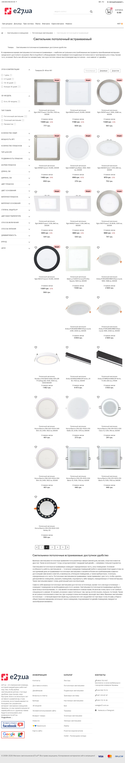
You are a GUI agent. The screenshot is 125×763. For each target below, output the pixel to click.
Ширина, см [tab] (6, 178)
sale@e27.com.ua (101, 705)
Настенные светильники (73, 701)
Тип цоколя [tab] (6, 152)
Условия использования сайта (44, 711)
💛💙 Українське (39, 726)
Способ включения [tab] (10, 222)
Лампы (66, 726)
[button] (36, 81)
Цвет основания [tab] (8, 190)
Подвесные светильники (74, 691)
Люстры (67, 681)
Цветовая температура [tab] (11, 216)
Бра (65, 706)
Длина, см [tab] (5, 171)
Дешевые (103, 71)
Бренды (36, 701)
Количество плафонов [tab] (11, 146)
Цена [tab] (3, 248)
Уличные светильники (72, 721)
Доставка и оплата (40, 686)
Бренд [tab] (4, 242)
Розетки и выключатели (73, 731)
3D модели (37, 706)
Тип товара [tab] (6, 110)
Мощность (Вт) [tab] (7, 139)
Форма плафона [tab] (8, 165)
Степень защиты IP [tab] (9, 210)
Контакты (36, 681)
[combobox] (72, 11)
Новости (36, 721)
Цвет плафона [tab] (7, 184)
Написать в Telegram (104, 710)
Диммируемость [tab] (8, 235)
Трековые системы (71, 696)
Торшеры (67, 711)
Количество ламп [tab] (9, 133)
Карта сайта (37, 731)
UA (100, 2)
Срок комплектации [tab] (10, 69)
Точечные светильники (73, 716)
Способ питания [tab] (8, 229)
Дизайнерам (37, 691)
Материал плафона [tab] (9, 197)
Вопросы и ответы (40, 696)
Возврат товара (39, 716)
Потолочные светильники (42, 33)
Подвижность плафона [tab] (11, 158)
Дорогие (115, 71)
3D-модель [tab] (6, 96)
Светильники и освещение (17, 33)
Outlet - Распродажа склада (75, 736)
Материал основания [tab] (10, 203)
